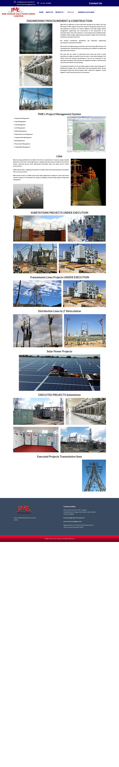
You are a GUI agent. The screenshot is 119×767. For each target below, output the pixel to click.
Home (41, 12)
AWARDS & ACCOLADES (86, 12)
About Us (49, 12)
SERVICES (71, 12)
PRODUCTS (60, 12)
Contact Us (95, 3)
